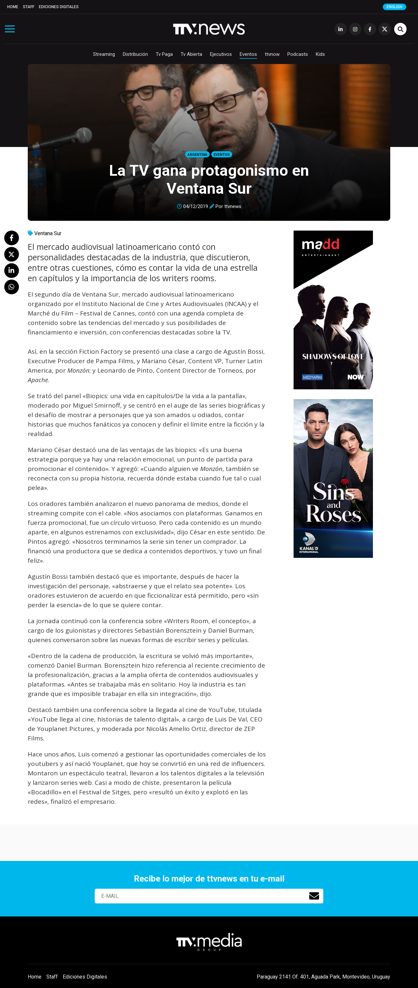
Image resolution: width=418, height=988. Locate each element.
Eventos (248, 54)
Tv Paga (164, 54)
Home (12, 7)
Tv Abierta (191, 54)
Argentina (197, 155)
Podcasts (297, 54)
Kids (320, 54)
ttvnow (272, 54)
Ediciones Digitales (59, 7)
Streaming (104, 54)
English (394, 7)
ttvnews (232, 206)
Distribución (135, 54)
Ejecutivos (221, 54)
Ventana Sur (47, 233)
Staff (28, 7)
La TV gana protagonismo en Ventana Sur (209, 179)
